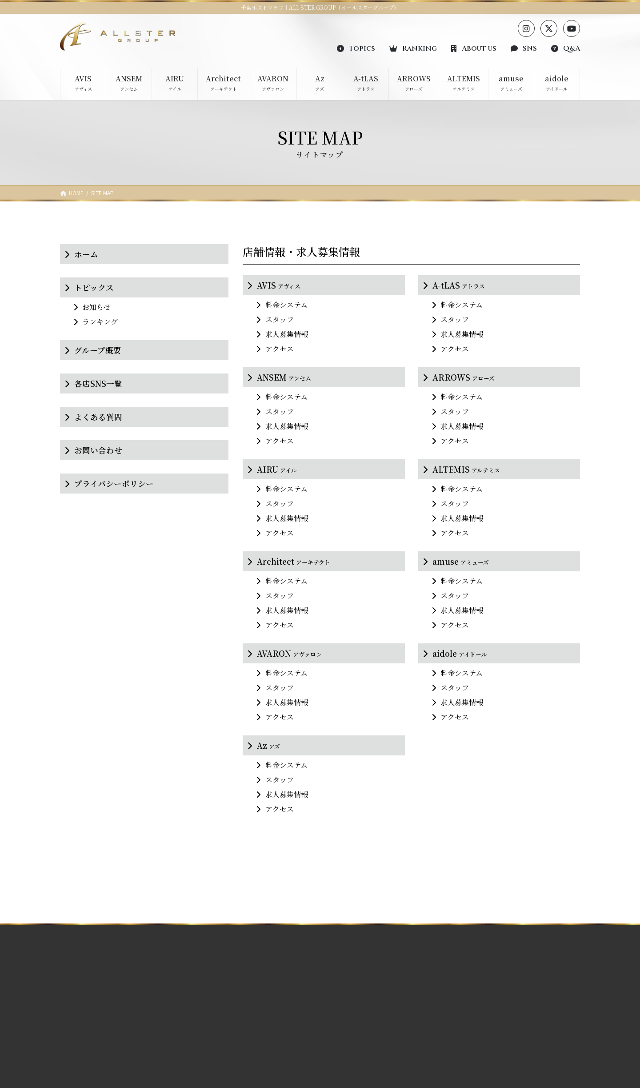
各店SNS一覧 (98, 383)
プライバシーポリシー (114, 483)
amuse (460, 561)
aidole (459, 653)
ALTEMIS (466, 469)
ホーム (86, 254)
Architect (293, 561)
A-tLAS (458, 285)
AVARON (289, 653)
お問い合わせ (98, 450)
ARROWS (463, 377)
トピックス (94, 287)
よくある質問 (98, 416)
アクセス (279, 349)
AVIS (278, 285)
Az (268, 745)
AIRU (277, 469)
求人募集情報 (286, 334)
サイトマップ (481, 1060)
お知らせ (96, 307)
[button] (356, 48)
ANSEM (284, 377)
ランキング (100, 322)
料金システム (286, 305)
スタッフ (279, 319)
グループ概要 (97, 350)
